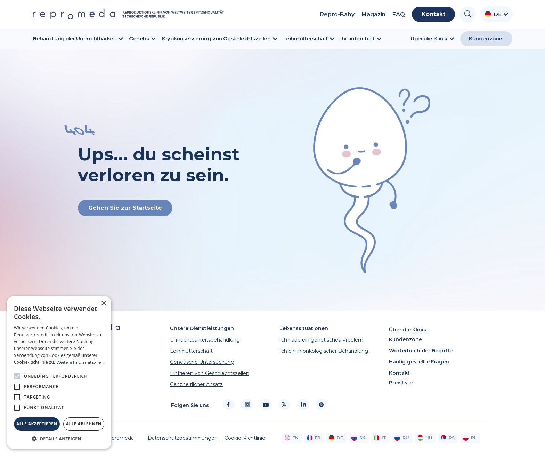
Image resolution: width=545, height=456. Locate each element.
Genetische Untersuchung (202, 362)
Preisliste (401, 382)
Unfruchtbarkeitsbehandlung (205, 340)
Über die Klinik (407, 330)
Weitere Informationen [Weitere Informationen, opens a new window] (80, 362)
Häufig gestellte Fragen (419, 362)
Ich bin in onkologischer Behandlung (323, 351)
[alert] (59, 372)
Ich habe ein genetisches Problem (321, 340)
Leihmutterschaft (191, 351)
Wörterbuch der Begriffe (421, 350)
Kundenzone (405, 339)
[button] (59, 438)
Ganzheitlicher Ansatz (196, 384)
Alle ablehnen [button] (83, 424)
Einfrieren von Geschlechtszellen (209, 373)
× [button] (103, 303)
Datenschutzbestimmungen (183, 438)
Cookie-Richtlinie (245, 438)
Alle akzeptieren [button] (36, 424)
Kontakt (399, 373)
